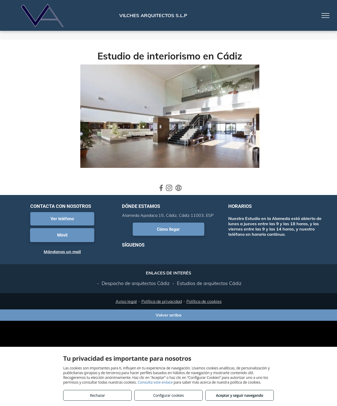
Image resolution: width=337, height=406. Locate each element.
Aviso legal (126, 301)
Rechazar (97, 395)
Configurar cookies (168, 395)
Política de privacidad (161, 301)
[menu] (325, 15)
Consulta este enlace (155, 382)
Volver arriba (168, 315)
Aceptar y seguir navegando (239, 395)
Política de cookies (204, 301)
